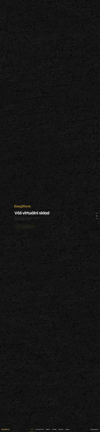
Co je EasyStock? (39, 429)
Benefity (48, 429)
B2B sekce (61, 429)
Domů (31, 429)
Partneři (54, 429)
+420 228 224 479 (94, 429)
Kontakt (67, 429)
